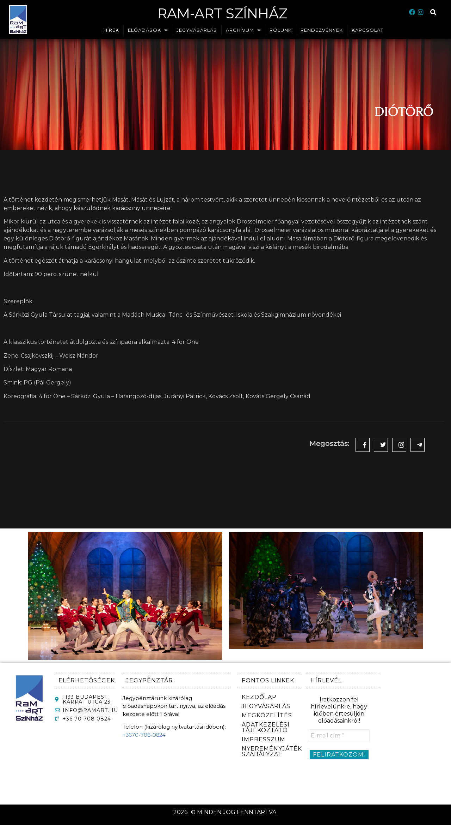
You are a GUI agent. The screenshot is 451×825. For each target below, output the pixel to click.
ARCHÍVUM (243, 30)
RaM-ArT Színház (222, 12)
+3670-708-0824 (144, 734)
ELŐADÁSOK (148, 30)
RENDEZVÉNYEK (322, 30)
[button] (433, 12)
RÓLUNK (281, 30)
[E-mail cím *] (339, 735)
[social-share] (363, 445)
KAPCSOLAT (367, 30)
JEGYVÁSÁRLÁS (197, 30)
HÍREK (111, 30)
